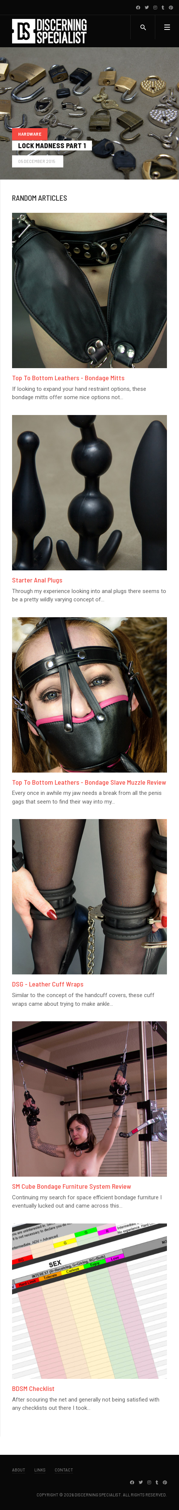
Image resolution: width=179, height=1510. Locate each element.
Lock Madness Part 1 (52, 145)
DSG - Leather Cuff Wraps (47, 984)
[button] (167, 27)
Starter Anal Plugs (37, 580)
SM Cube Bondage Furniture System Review (71, 1186)
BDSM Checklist (33, 1388)
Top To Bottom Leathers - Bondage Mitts (68, 377)
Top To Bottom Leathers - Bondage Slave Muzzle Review (89, 782)
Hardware (29, 134)
